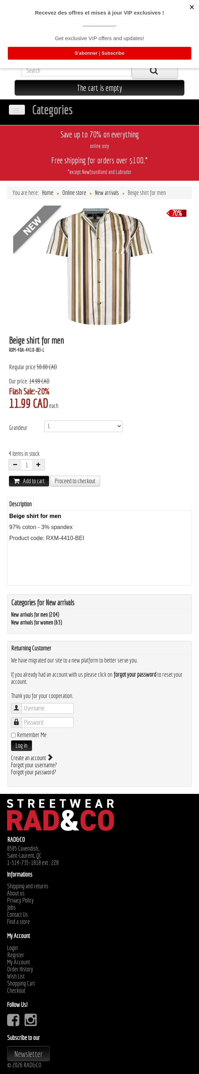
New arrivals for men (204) (35, 614)
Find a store (18, 921)
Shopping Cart (21, 983)
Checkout (16, 990)
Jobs (11, 907)
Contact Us (17, 914)
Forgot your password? (33, 772)
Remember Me (32, 734)
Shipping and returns (27, 886)
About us (16, 893)
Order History (20, 969)
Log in (21, 745)
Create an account (31, 758)
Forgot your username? (34, 765)
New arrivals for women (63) (36, 622)
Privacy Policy (20, 900)
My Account (18, 962)
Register (15, 955)
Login (12, 948)
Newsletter (28, 1054)
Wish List (16, 976)
